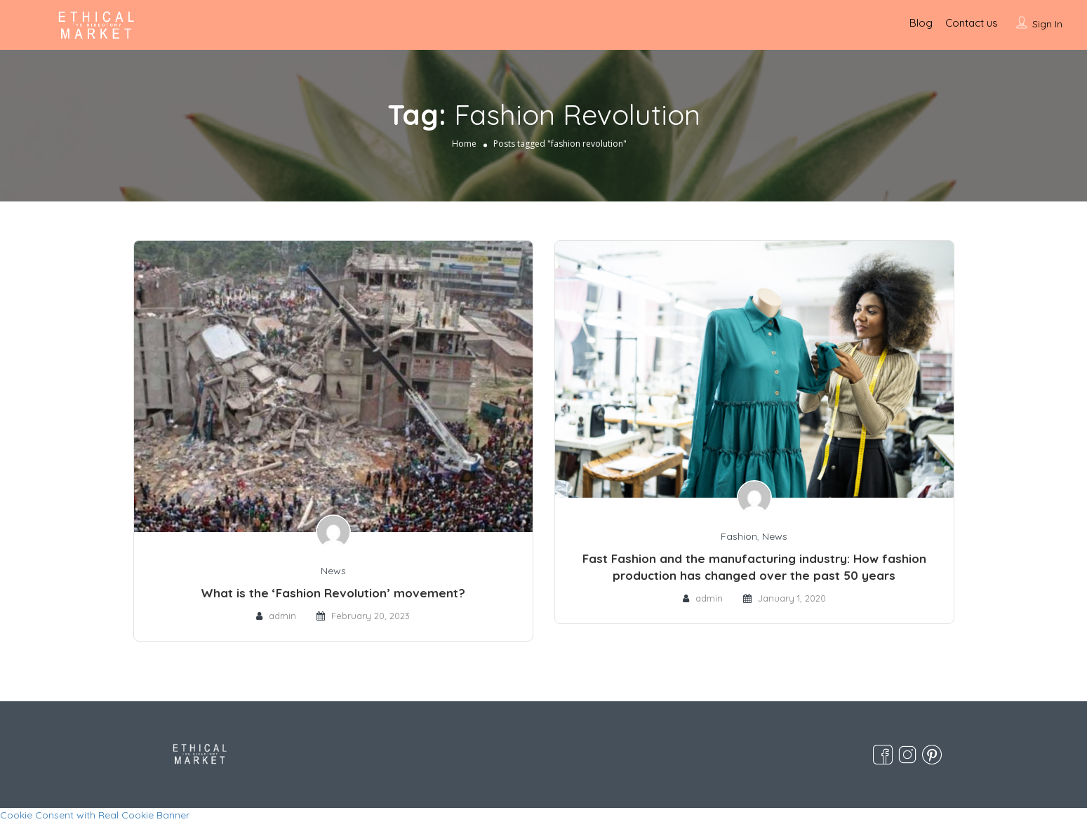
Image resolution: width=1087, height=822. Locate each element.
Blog (921, 22)
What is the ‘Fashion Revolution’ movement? (333, 592)
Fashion (739, 536)
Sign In (1047, 24)
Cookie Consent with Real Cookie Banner (94, 815)
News (333, 570)
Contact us (971, 22)
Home (464, 144)
